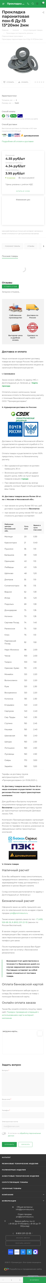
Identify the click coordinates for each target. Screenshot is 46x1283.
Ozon (10, 1252)
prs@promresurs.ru (19, 913)
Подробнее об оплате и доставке (17, 141)
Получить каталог (23, 1243)
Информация (9, 1201)
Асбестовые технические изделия (20, 1176)
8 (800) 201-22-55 (19, 922)
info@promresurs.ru (25, 1209)
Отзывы (30, 246)
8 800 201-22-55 (23, 1233)
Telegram (29, 1252)
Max (35, 1252)
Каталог (6, 1157)
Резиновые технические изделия (20, 1164)
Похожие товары (12, 246)
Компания (7, 1195)
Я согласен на (24, 1134)
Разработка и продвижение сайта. (23, 1269)
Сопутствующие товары (15, 1182)
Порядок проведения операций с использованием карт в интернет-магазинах (20, 1015)
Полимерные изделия (14, 1170)
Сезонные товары (11, 1188)
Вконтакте (23, 1252)
